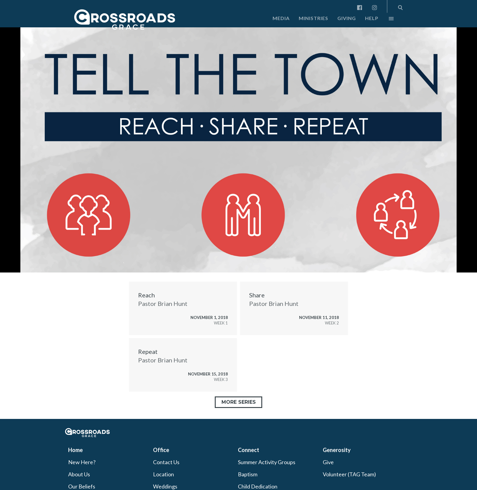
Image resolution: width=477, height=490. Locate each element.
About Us (79, 474)
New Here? (82, 462)
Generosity (337, 450)
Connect (248, 450)
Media (281, 18)
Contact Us (166, 462)
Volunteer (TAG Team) (349, 474)
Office (161, 450)
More (386, 20)
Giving (346, 18)
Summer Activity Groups (266, 462)
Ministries (313, 18)
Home (75, 450)
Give (328, 462)
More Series (238, 402)
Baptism (247, 474)
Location (163, 474)
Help (371, 18)
